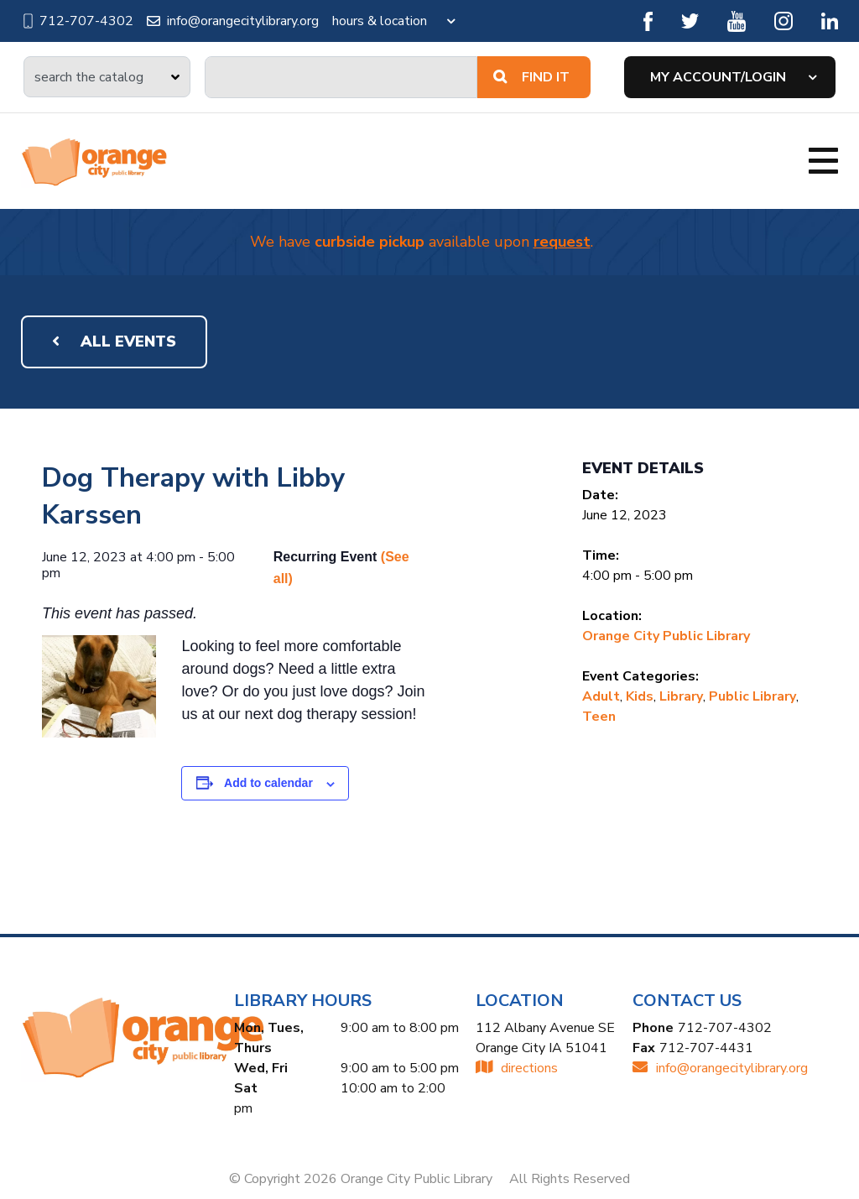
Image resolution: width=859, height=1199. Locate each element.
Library (681, 696)
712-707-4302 (77, 21)
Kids (639, 696)
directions (517, 1068)
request (562, 242)
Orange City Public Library (666, 636)
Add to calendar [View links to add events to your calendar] (268, 783)
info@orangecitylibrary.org (233, 21)
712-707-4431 (706, 1048)
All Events (114, 341)
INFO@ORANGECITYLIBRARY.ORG (720, 1068)
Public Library (752, 696)
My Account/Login (718, 77)
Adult (601, 696)
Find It (531, 77)
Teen (599, 716)
